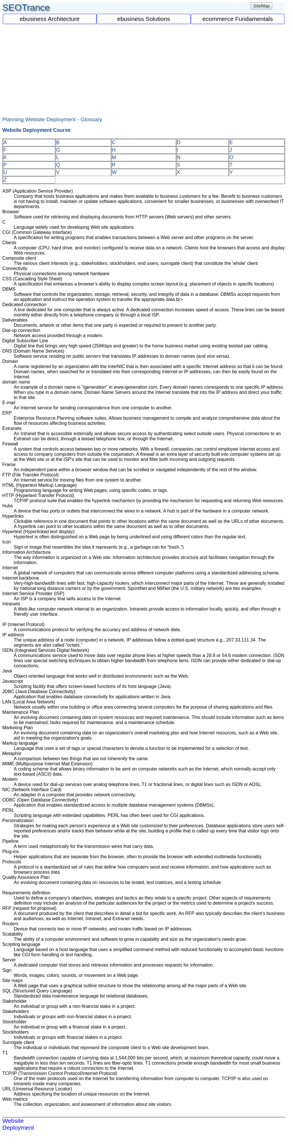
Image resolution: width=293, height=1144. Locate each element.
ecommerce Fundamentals (237, 18)
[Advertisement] (143, 68)
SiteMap (261, 5)
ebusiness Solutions (143, 18)
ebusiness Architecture (50, 18)
